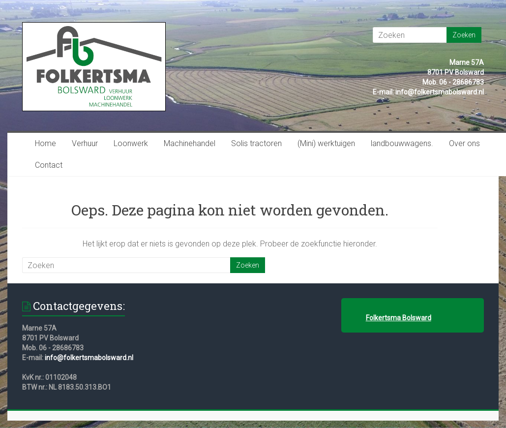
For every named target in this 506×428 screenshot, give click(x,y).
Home (45, 143)
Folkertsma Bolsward (398, 318)
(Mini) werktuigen (326, 143)
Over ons (464, 143)
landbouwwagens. (402, 143)
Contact (48, 165)
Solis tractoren (256, 143)
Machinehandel (189, 143)
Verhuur (85, 143)
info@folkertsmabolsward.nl (89, 358)
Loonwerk (131, 143)
